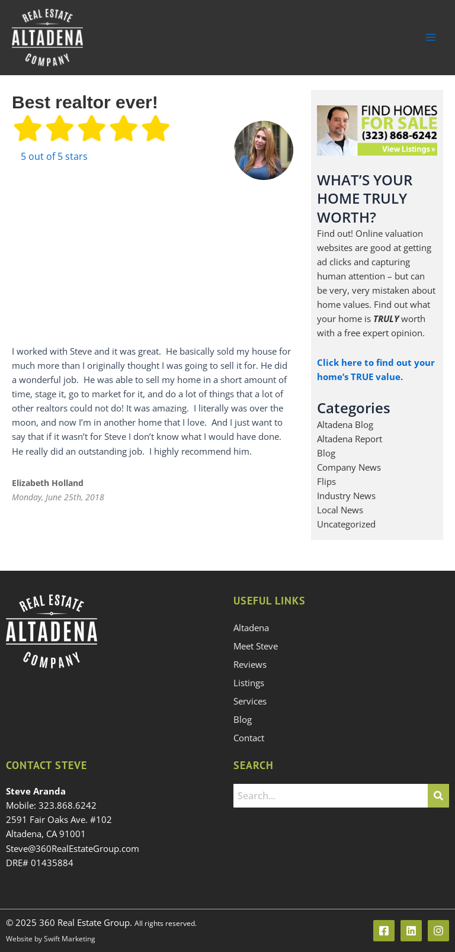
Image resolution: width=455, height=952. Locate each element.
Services (250, 701)
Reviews (250, 664)
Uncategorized (346, 524)
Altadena (251, 627)
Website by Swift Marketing (50, 939)
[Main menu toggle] (430, 37)
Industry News (346, 495)
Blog (326, 453)
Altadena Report (349, 439)
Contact (248, 738)
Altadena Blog (345, 424)
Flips (326, 481)
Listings (248, 683)
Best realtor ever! (85, 102)
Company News (349, 467)
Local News (340, 510)
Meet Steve (255, 646)
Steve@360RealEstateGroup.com (72, 848)
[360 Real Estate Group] (47, 38)
